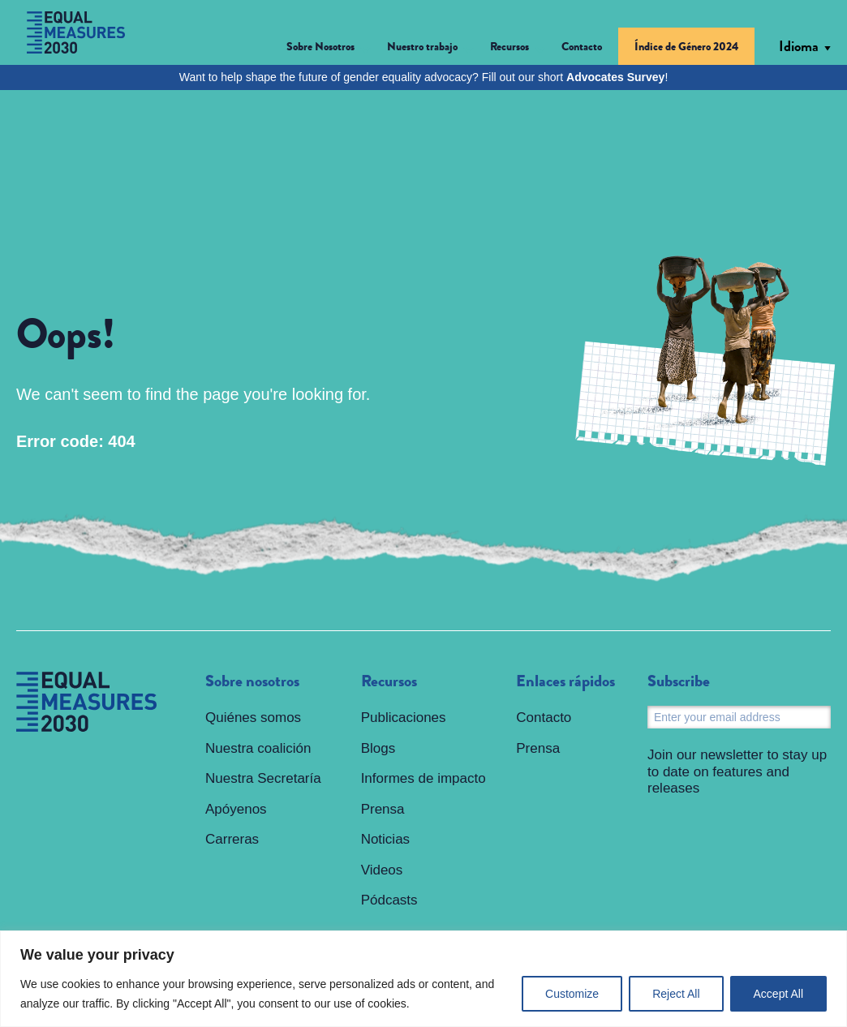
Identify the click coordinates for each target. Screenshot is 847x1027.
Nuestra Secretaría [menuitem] (263, 778)
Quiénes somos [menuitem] (253, 717)
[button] (328, 49)
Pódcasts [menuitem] (389, 900)
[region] (423, 978)
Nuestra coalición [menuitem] (258, 748)
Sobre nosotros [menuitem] (252, 681)
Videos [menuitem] (382, 870)
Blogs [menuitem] (378, 748)
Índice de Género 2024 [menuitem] (686, 46)
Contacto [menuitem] (581, 46)
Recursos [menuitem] (389, 681)
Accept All (778, 993)
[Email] (739, 717)
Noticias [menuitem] (385, 839)
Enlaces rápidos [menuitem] (565, 681)
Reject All (675, 993)
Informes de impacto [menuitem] (423, 778)
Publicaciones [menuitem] (403, 717)
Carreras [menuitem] (232, 839)
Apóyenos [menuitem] (236, 809)
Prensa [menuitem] (383, 809)
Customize (572, 993)
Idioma (799, 46)
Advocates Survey (615, 77)
